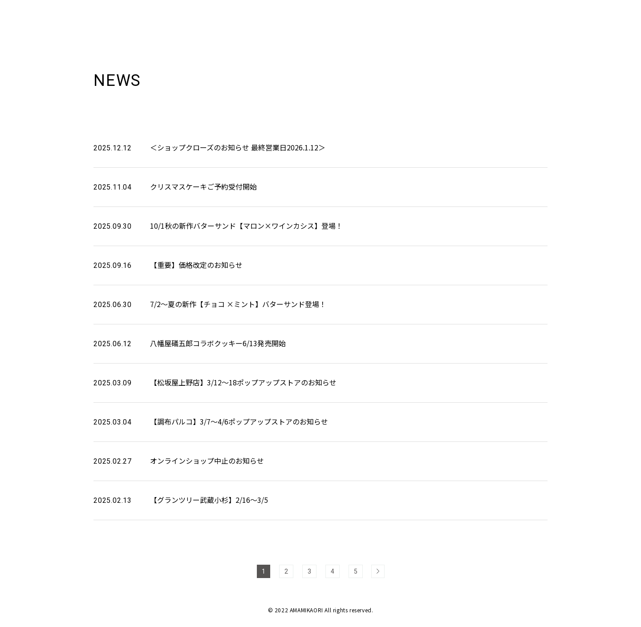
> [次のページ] (378, 571)
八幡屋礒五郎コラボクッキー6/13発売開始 (218, 343)
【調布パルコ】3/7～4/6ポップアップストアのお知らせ (239, 421)
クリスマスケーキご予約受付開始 (203, 186)
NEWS (463, 17)
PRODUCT (541, 17)
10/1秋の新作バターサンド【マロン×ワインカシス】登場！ (246, 225)
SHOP (582, 17)
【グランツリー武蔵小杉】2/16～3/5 (209, 499)
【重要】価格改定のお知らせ (196, 264)
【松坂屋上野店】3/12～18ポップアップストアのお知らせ (243, 382)
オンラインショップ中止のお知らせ (207, 460)
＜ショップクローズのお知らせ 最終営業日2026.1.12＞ (237, 147)
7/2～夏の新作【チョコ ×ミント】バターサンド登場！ (238, 304)
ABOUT (499, 17)
